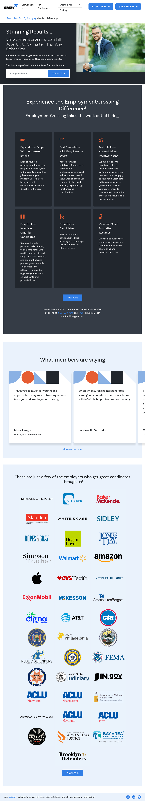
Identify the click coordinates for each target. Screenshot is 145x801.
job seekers (127, 6)
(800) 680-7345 (65, 312)
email (81, 312)
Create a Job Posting (65, 7)
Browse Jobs (28, 4)
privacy (12, 797)
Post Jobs (12, 18)
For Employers (43, 6)
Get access (58, 73)
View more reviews (72, 449)
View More (72, 772)
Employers (99, 6)
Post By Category (27, 18)
